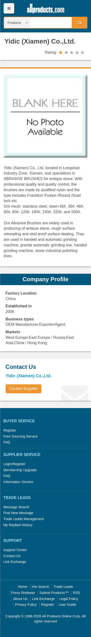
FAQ (6, 442)
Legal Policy (68, 599)
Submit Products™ (53, 593)
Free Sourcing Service (20, 436)
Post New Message (18, 513)
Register (9, 430)
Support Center (15, 550)
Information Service (18, 482)
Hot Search (40, 587)
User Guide (67, 605)
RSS (76, 593)
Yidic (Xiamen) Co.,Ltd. (40, 41)
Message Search (16, 507)
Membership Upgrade (20, 470)
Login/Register (14, 464)
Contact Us (12, 556)
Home (22, 587)
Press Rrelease (23, 593)
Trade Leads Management (23, 519)
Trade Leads (63, 587)
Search (79, 22)
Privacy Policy (26, 605)
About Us (20, 599)
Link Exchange (14, 562)
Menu (9, 8)
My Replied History (18, 525)
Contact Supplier (23, 389)
